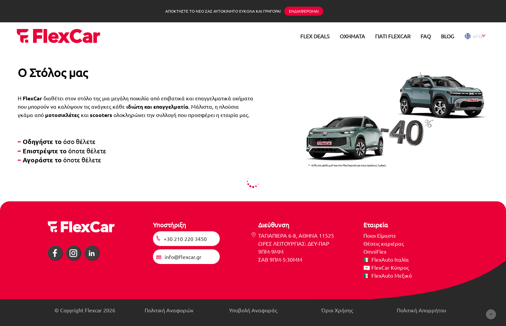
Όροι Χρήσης (337, 310)
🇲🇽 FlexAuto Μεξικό (387, 275)
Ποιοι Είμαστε (379, 235)
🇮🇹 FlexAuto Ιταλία (386, 259)
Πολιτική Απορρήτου (421, 310)
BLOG (447, 36)
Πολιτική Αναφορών (169, 310)
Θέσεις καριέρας (383, 243)
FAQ (425, 36)
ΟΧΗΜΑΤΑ (352, 36)
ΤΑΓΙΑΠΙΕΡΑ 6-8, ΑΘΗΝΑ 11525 (296, 235)
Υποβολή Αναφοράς (253, 310)
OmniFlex (374, 251)
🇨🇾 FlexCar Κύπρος (386, 267)
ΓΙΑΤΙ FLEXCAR (392, 36)
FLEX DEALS (315, 36)
